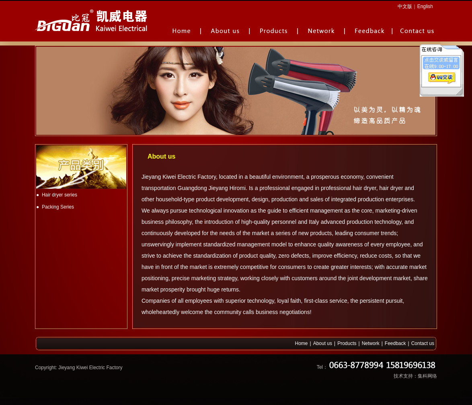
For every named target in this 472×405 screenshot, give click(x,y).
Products (346, 343)
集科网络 (427, 376)
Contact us (422, 343)
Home (301, 343)
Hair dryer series (59, 195)
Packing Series (58, 207)
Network (371, 343)
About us (322, 343)
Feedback (395, 343)
